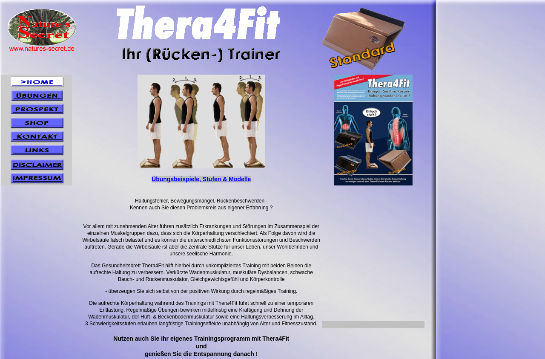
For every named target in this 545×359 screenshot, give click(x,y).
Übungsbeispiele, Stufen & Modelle (201, 179)
